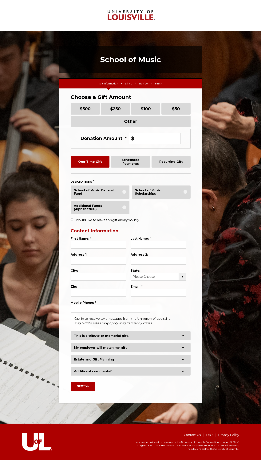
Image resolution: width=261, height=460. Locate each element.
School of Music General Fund (94, 192)
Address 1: (79, 254)
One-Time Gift (90, 162)
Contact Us (192, 435)
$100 (146, 108)
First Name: (81, 238)
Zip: (74, 286)
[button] (130, 336)
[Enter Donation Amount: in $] (155, 138)
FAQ (209, 435)
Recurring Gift (171, 162)
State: (135, 270)
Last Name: (141, 238)
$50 (176, 108)
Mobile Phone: (83, 302)
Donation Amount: (104, 138)
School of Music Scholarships (148, 192)
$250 (115, 108)
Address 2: (139, 254)
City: (74, 270)
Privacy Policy (228, 435)
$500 (85, 108)
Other (130, 121)
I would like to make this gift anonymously (106, 220)
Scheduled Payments (131, 161)
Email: (137, 286)
